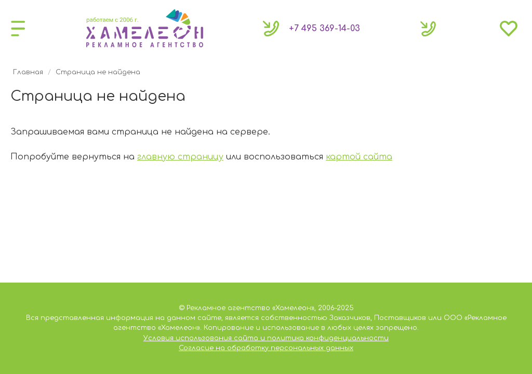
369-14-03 (324, 28)
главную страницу (180, 157)
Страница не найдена (98, 72)
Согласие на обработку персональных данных (266, 348)
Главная (28, 72)
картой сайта (359, 157)
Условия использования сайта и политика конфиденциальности (266, 338)
